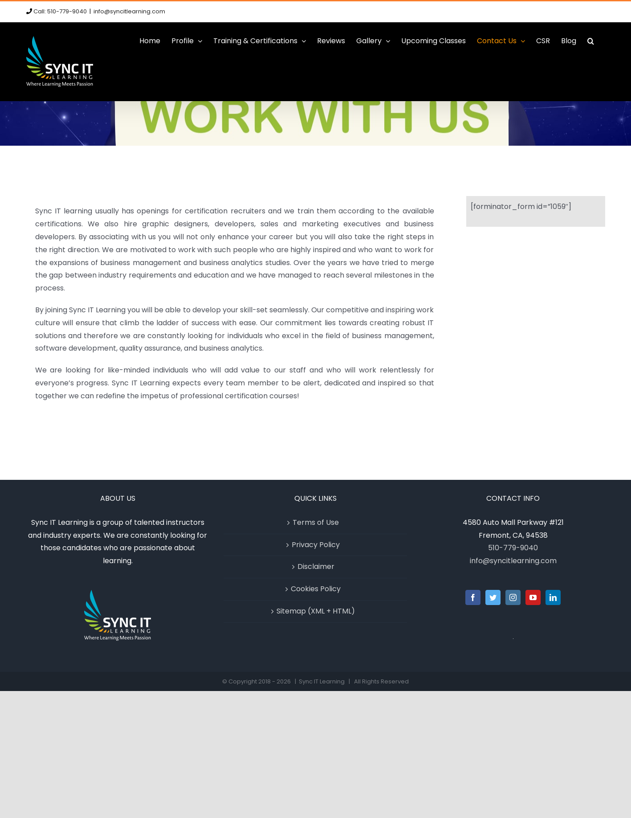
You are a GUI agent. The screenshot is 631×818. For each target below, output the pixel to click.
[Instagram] (513, 597)
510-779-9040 (513, 548)
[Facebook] (472, 597)
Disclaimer (315, 566)
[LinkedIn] (553, 597)
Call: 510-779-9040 (60, 11)
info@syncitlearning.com (129, 11)
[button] (590, 41)
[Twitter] (493, 597)
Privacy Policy (316, 545)
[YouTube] (533, 597)
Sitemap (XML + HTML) (316, 611)
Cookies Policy (316, 589)
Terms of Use (316, 522)
